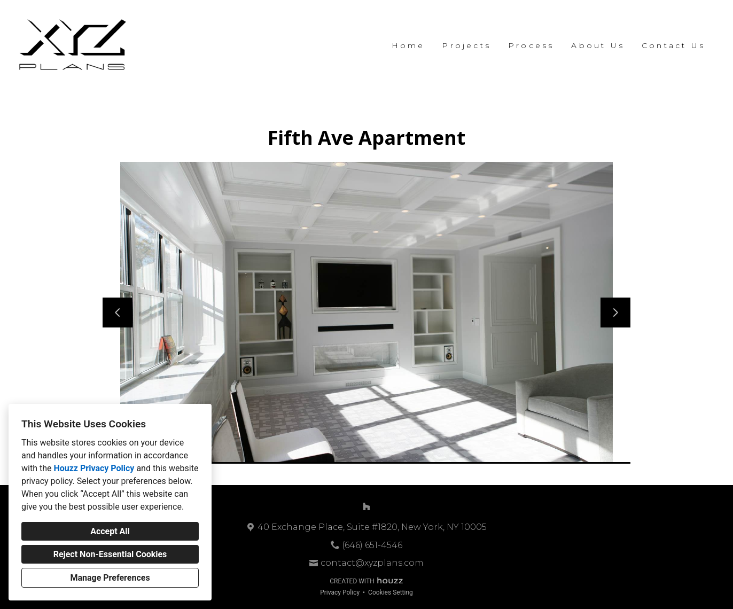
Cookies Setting (390, 592)
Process (531, 45)
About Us (598, 45)
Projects (466, 45)
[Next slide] (615, 312)
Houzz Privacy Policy (93, 468)
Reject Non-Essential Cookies (110, 554)
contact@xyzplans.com (372, 563)
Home (408, 45)
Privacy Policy (340, 592)
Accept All (110, 531)
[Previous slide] (117, 312)
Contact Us (673, 45)
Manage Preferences (110, 578)
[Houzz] (366, 506)
